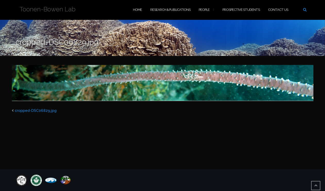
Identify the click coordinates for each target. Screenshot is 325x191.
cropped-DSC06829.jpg (36, 111)
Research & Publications (170, 10)
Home (137, 10)
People (204, 10)
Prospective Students (241, 10)
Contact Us (278, 10)
